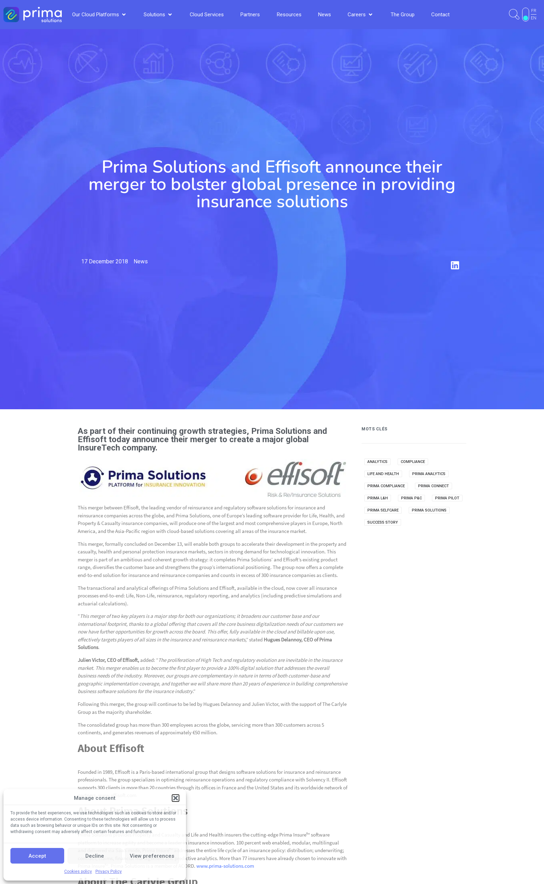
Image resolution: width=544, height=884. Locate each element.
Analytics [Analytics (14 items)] (377, 461)
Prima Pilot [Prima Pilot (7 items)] (447, 498)
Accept (37, 856)
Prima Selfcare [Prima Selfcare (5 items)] (383, 510)
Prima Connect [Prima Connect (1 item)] (433, 486)
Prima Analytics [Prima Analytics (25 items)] (428, 474)
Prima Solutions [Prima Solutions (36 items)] (429, 510)
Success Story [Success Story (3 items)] (382, 522)
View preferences (152, 856)
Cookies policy (78, 871)
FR (533, 10)
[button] (175, 798)
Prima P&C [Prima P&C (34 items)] (411, 498)
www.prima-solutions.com (225, 866)
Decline (94, 856)
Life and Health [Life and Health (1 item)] (383, 474)
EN (533, 18)
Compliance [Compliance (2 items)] (413, 461)
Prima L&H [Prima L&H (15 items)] (377, 498)
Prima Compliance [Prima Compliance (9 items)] (386, 486)
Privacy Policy (108, 871)
